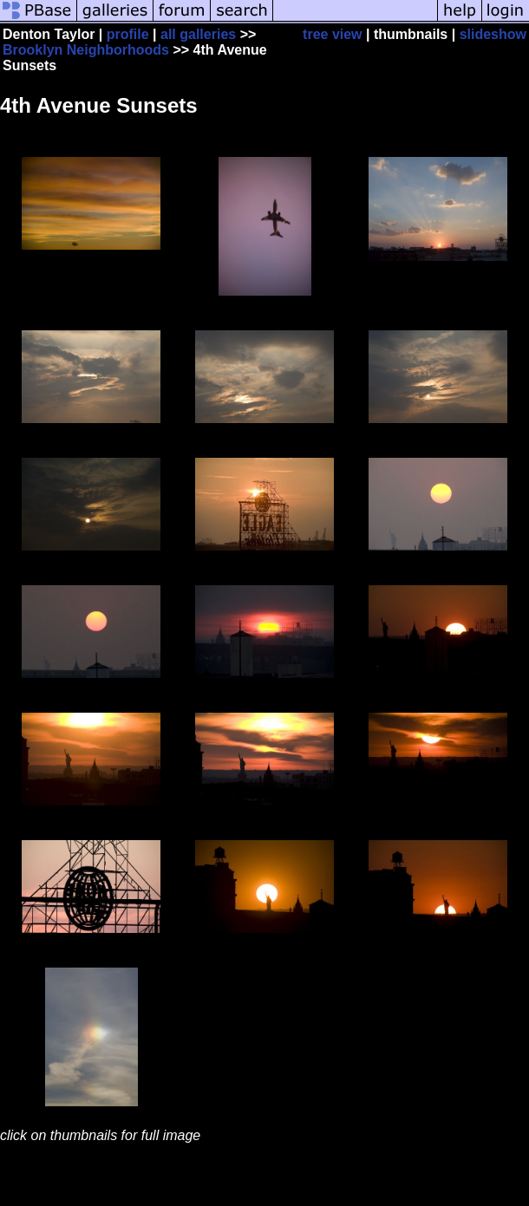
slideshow (493, 34)
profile (128, 34)
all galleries (198, 34)
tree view (332, 34)
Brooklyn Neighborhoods (86, 49)
